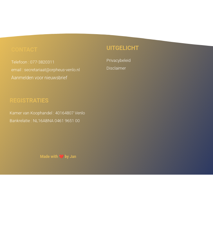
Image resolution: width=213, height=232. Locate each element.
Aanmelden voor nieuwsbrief (39, 77)
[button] (204, 16)
